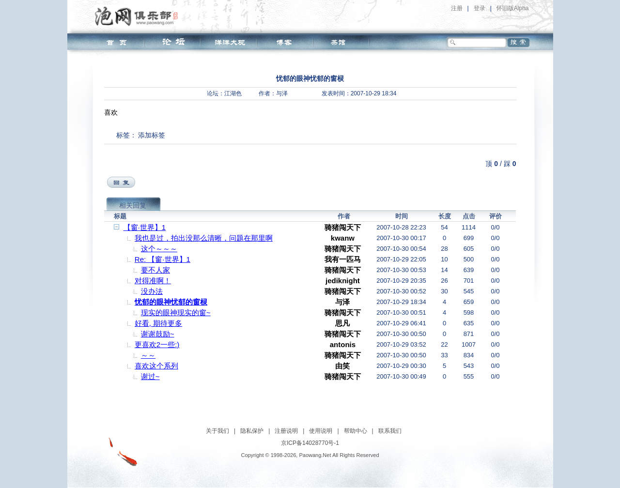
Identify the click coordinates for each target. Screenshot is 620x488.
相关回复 (132, 205)
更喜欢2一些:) (157, 344)
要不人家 (155, 270)
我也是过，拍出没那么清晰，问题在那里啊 (204, 238)
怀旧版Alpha (512, 8)
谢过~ (150, 376)
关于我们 (217, 430)
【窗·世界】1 (145, 227)
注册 (457, 8)
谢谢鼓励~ (157, 334)
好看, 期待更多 (158, 323)
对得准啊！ (153, 280)
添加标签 (151, 135)
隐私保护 (252, 430)
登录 (479, 8)
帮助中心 (355, 430)
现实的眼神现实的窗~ (176, 312)
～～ (148, 355)
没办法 (152, 291)
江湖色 (233, 93)
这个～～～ (159, 248)
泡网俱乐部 (139, 16)
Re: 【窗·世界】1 (162, 259)
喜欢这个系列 (156, 366)
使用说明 (320, 430)
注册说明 (286, 430)
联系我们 (390, 430)
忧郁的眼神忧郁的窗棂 (171, 302)
